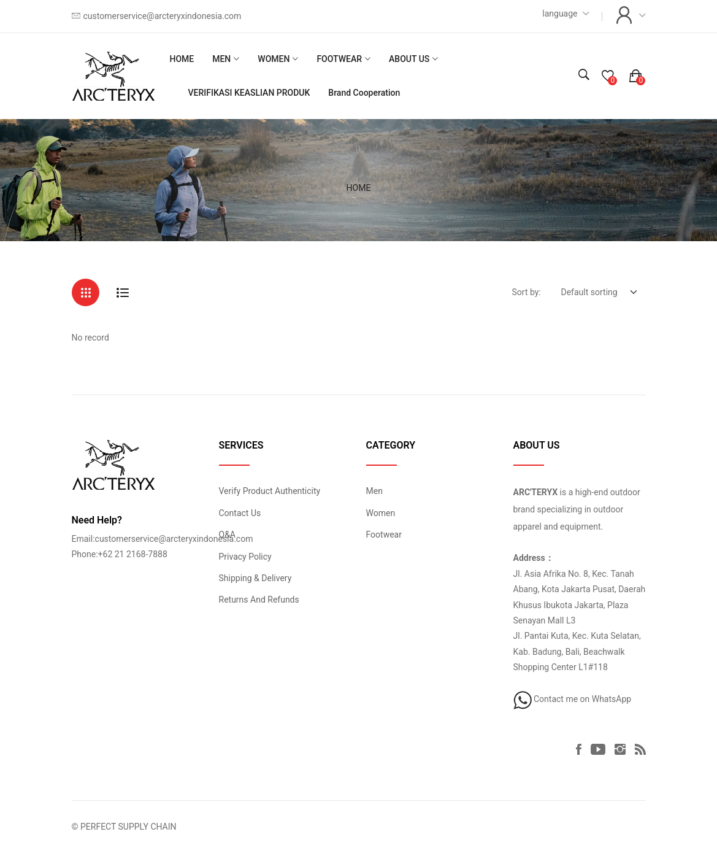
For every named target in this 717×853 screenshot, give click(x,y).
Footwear (384, 534)
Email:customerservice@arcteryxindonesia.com (162, 539)
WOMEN (273, 59)
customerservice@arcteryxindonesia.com (162, 16)
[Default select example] (599, 292)
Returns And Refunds (259, 599)
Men (374, 491)
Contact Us (240, 513)
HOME (181, 59)
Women (381, 513)
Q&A (227, 534)
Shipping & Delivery (255, 578)
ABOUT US (409, 59)
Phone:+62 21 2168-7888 (119, 554)
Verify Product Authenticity (270, 491)
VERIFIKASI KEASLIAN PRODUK (249, 93)
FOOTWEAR (339, 59)
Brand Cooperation (364, 93)
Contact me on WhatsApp (572, 699)
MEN (221, 59)
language (559, 13)
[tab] (85, 292)
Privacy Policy (245, 557)
